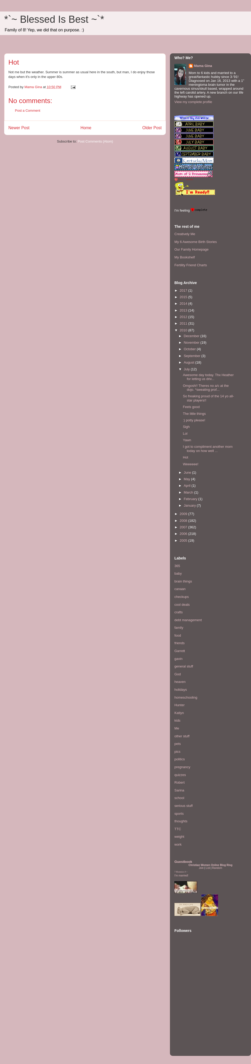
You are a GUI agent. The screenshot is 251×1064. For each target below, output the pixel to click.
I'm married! (181, 875)
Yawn (187, 440)
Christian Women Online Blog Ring (210, 865)
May (187, 479)
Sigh (186, 427)
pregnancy (182, 767)
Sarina (179, 790)
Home (86, 128)
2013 (184, 310)
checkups (181, 597)
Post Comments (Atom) (95, 141)
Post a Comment (27, 110)
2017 (184, 290)
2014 (184, 303)
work (177, 844)
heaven (180, 682)
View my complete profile (193, 102)
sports (179, 814)
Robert (179, 782)
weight (179, 837)
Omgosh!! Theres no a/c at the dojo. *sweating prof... (206, 388)
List (208, 868)
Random (217, 868)
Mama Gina (203, 66)
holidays (180, 690)
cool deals (182, 605)
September (192, 356)
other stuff (182, 736)
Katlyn (179, 713)
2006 (184, 534)
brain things (183, 581)
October (190, 349)
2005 (184, 540)
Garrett (179, 651)
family (178, 628)
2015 (184, 297)
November (192, 342)
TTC (177, 829)
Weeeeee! (190, 464)
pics (177, 752)
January (190, 505)
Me (176, 728)
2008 (184, 521)
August (189, 362)
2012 (184, 317)
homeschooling (185, 697)
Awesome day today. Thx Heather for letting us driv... (208, 377)
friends (179, 643)
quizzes (180, 775)
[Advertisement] (190, 1019)
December (192, 336)
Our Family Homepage (191, 249)
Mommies (180, 872)
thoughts (180, 821)
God (177, 674)
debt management (188, 620)
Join (201, 868)
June (188, 472)
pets (177, 744)
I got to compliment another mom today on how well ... (207, 449)
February (191, 499)
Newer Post (19, 128)
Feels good (191, 407)
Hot (185, 457)
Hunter (179, 705)
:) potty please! (194, 420)
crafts (178, 612)
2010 (184, 330)
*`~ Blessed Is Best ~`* (54, 19)
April (188, 486)
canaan (180, 589)
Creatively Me (184, 234)
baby (178, 573)
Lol (185, 433)
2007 (184, 527)
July (187, 369)
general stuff (183, 666)
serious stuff (183, 806)
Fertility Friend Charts (190, 265)
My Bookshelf (184, 257)
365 (177, 566)
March (189, 492)
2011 (184, 323)
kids (177, 720)
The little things (194, 414)
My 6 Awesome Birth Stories (195, 242)
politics (179, 759)
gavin (178, 659)
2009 (184, 514)
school (179, 798)
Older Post (152, 128)
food (177, 635)
